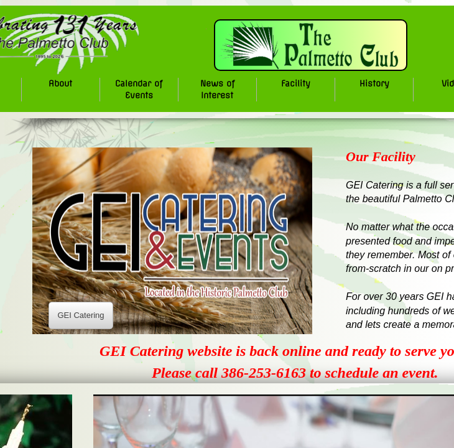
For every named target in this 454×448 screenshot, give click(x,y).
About (60, 83)
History (374, 83)
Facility (295, 83)
